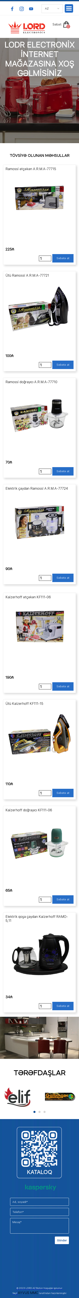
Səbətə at (63, 258)
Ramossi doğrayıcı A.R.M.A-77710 (31, 382)
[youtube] (31, 9)
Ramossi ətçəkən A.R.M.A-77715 (30, 169)
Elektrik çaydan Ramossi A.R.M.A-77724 (36, 488)
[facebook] (12, 9)
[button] (34, 1112)
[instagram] (21, 9)
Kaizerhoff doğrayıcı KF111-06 (28, 810)
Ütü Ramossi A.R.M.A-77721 (27, 275)
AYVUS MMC (28, 1293)
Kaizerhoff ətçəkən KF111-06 (28, 597)
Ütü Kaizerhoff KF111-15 (24, 704)
